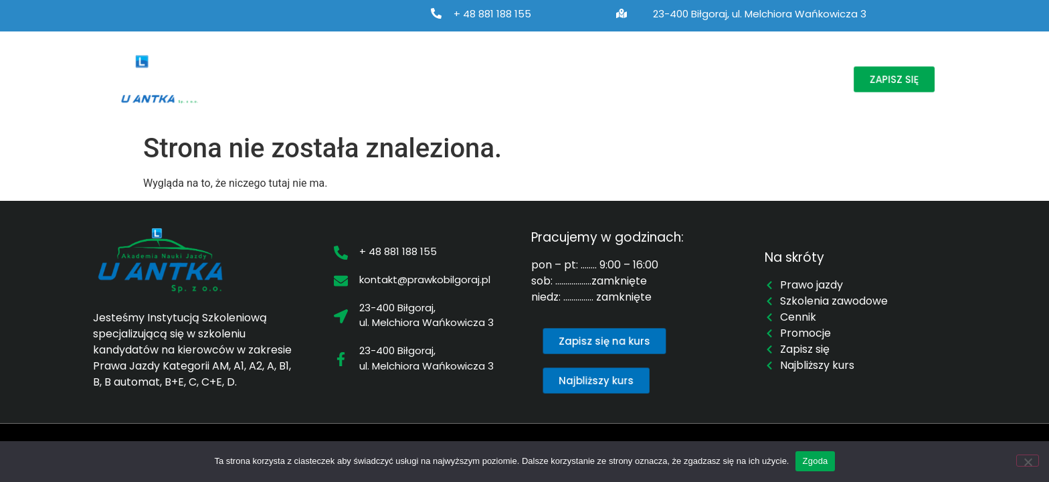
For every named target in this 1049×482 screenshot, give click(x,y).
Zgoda (815, 461)
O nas (259, 79)
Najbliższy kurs (584, 79)
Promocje (728, 79)
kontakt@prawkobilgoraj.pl (424, 279)
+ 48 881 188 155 (492, 14)
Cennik (661, 79)
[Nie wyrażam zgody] (1027, 461)
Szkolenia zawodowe (464, 79)
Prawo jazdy (344, 79)
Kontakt (796, 79)
